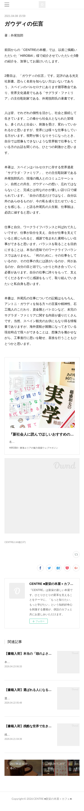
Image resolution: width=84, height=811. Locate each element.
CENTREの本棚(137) (15, 546)
